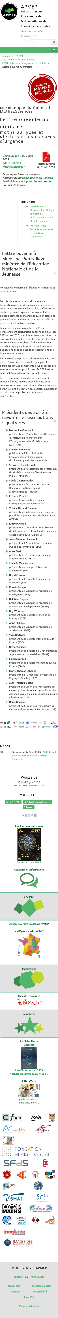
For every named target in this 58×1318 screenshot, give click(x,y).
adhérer (17, 1277)
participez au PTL (29, 1099)
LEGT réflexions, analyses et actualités (24, 63)
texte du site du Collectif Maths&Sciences (28, 179)
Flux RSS (29, 1297)
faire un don (30, 924)
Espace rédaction (29, 1306)
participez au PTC (29, 1103)
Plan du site (13, 1286)
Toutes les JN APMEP (29, 862)
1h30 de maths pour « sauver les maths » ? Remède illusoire (35, 755)
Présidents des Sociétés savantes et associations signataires (41, 231)
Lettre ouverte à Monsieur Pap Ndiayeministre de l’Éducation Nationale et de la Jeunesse (42, 213)
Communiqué (11, 156)
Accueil (6, 56)
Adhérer (14, 924)
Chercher (29, 1045)
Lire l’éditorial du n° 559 (29, 1070)
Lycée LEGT (12, 802)
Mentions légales (41, 1286)
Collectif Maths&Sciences (37, 802)
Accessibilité (39, 1292)
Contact (15, 1292)
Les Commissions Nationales (18, 60)
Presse (28, 806)
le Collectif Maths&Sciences (13, 165)
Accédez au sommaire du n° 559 (28, 1074)
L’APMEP (20, 56)
